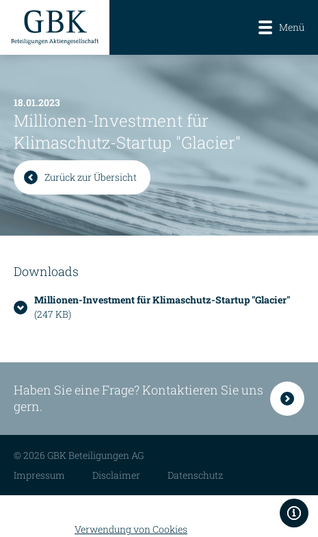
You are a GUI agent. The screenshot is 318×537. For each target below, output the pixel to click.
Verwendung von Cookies (131, 529)
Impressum (39, 475)
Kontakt (287, 399)
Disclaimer (116, 475)
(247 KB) (162, 306)
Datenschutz (195, 475)
